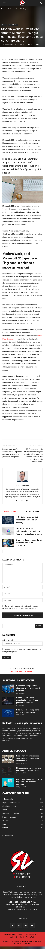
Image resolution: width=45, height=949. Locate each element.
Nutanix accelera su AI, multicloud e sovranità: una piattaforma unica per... (27, 700)
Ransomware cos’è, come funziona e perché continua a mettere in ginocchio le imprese (12, 453)
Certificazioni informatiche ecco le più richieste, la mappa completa (29, 781)
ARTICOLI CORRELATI (11, 512)
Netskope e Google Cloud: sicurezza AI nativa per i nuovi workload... (28, 688)
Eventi (22, 937)
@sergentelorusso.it (22, 671)
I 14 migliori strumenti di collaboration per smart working (27, 520)
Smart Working (21, 9)
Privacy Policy (7, 835)
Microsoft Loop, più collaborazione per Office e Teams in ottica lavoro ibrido (29, 531)
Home (3, 9)
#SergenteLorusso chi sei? (13, 934)
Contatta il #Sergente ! (31, 934)
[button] (41, 3)
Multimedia (14, 937)
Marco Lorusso (8, 44)
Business (11, 9)
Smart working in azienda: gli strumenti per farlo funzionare (29, 543)
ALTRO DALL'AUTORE (31, 512)
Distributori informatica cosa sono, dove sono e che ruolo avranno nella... (27, 758)
